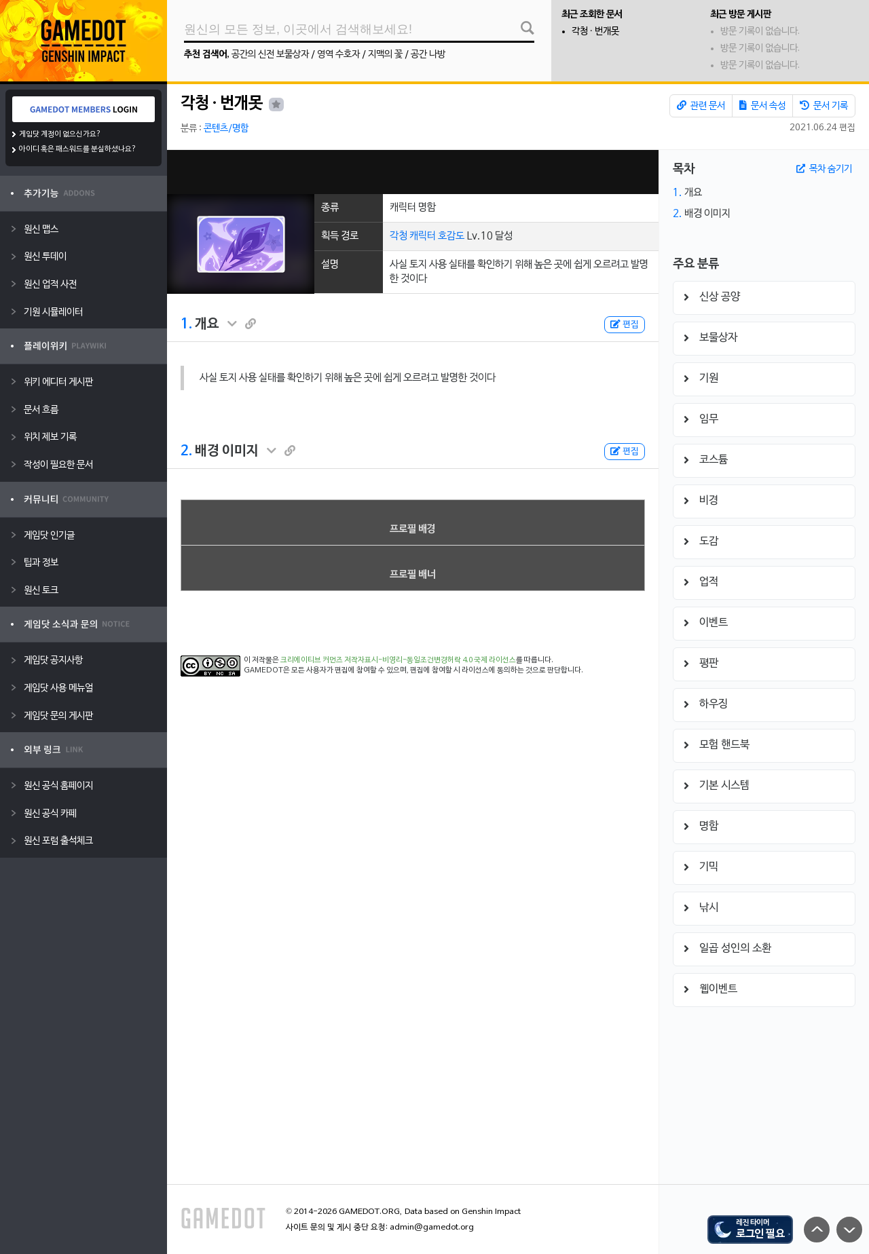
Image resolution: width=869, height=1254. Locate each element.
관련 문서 (701, 105)
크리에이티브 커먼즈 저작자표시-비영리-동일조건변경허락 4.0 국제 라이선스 (398, 660)
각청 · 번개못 (595, 31)
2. (186, 451)
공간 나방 (428, 55)
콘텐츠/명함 (226, 129)
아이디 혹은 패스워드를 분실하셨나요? (77, 149)
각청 (398, 236)
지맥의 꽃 (385, 55)
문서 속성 (762, 105)
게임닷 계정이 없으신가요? (60, 134)
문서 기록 (824, 105)
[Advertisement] (412, 172)
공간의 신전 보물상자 (270, 55)
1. (186, 324)
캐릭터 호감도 (436, 236)
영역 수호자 (338, 55)
